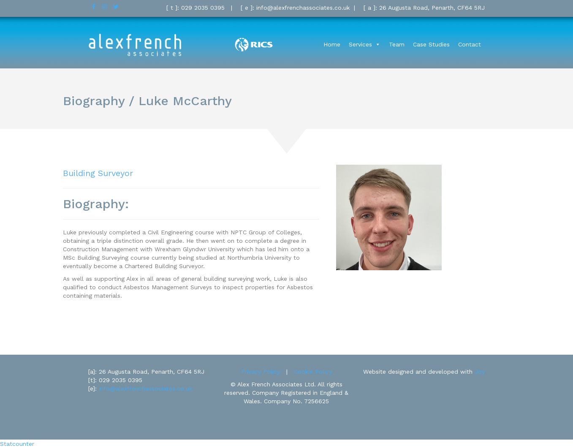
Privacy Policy (260, 371)
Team (397, 44)
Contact (469, 44)
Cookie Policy (313, 371)
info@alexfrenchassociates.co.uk (145, 388)
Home (331, 44)
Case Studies (431, 44)
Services (360, 44)
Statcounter (17, 443)
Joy (480, 371)
